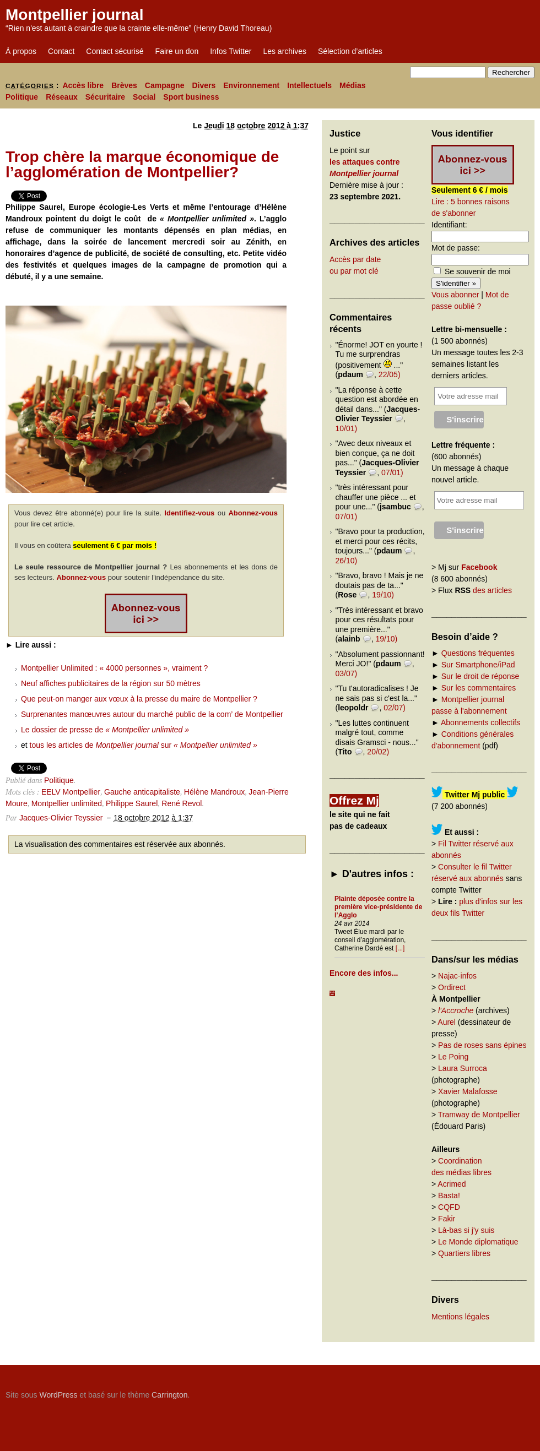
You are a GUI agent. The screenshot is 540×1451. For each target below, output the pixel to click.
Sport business (191, 97)
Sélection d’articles (350, 51)
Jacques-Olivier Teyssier (60, 817)
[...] (400, 948)
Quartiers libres (464, 1253)
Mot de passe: (455, 247)
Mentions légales (460, 1316)
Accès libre (83, 85)
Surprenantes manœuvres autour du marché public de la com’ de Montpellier (152, 714)
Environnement (251, 85)
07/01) (392, 472)
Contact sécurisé (114, 51)
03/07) (347, 673)
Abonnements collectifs (480, 722)
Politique (22, 97)
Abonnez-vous (253, 513)
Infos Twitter (230, 51)
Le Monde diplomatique (478, 1241)
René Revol (181, 803)
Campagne (165, 85)
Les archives (284, 51)
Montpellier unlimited (66, 803)
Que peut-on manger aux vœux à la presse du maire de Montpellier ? (139, 698)
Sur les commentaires (478, 687)
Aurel (447, 1022)
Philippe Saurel (132, 803)
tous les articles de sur (143, 745)
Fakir (446, 1218)
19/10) (383, 594)
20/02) (378, 751)
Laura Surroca (462, 1068)
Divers (203, 85)
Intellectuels (309, 85)
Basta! (449, 1195)
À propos (21, 51)
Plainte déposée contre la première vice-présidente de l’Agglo (378, 907)
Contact (61, 51)
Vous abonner (455, 294)
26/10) (347, 560)
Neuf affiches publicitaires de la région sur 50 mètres (111, 683)
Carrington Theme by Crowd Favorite (465, 1391)
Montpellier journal (74, 14)
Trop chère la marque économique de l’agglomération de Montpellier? (142, 164)
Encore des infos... (364, 973)
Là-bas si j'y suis (466, 1230)
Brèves (124, 85)
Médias (352, 85)
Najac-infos (457, 975)
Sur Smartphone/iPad (478, 664)
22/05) (390, 374)
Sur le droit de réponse (480, 676)
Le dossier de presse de (105, 729)
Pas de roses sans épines (482, 1045)
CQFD (449, 1207)
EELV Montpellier (70, 791)
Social (144, 97)
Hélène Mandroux (214, 791)
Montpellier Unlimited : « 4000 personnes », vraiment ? (114, 668)
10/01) (347, 428)
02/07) (395, 707)
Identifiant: (449, 224)
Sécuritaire (105, 97)
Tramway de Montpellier (479, 1114)
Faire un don (177, 51)
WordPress (58, 1394)
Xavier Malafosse (467, 1091)
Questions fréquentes (478, 653)
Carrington (169, 1394)
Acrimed (452, 1184)
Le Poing (453, 1056)
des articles (492, 590)
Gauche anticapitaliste (142, 791)
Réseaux (62, 97)
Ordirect (452, 987)
